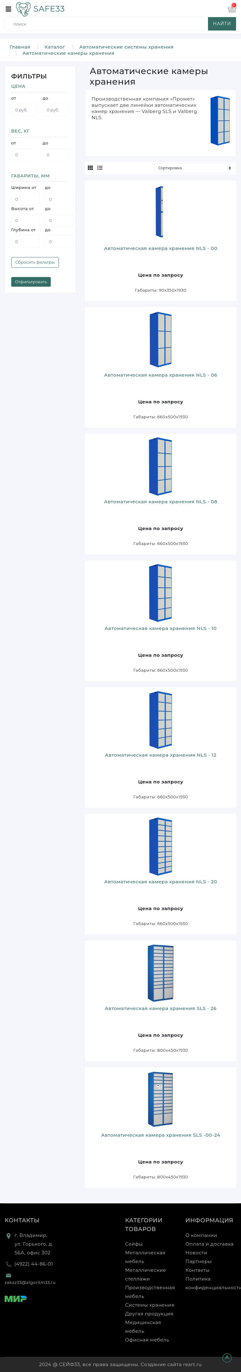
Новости (196, 1253)
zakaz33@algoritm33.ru (30, 1282)
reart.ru (192, 1364)
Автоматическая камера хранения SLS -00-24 (160, 1135)
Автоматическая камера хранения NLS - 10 (161, 628)
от (13, 98)
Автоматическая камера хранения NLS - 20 (160, 882)
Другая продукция (149, 1314)
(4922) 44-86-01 (33, 1264)
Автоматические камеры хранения (68, 53)
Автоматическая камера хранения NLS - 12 (160, 755)
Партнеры (199, 1261)
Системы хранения (149, 1305)
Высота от (22, 208)
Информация (210, 1220)
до (45, 98)
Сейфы (134, 1244)
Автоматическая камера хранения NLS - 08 (160, 502)
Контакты (22, 1220)
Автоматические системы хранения (126, 47)
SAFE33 (40, 9)
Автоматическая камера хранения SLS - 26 (160, 1008)
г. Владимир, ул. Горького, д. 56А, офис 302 (34, 1244)
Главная (20, 47)
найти (222, 23)
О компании (201, 1235)
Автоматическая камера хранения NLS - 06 (160, 375)
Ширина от (23, 187)
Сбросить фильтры (35, 262)
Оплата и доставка (210, 1244)
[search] (121, 24)
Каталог (55, 47)
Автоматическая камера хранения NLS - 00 (160, 248)
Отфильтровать (31, 281)
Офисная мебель (147, 1340)
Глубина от (23, 229)
